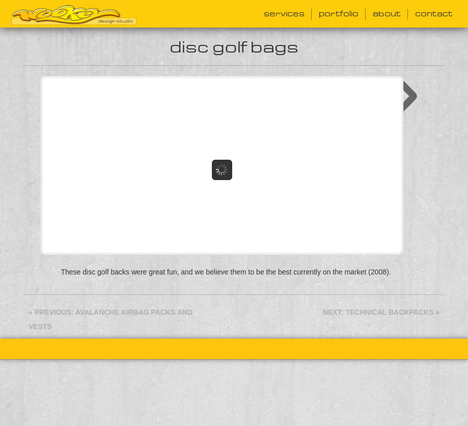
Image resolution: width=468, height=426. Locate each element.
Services (284, 14)
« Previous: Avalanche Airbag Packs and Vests (110, 324)
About (387, 14)
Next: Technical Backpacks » (381, 317)
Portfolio (339, 14)
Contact (434, 14)
